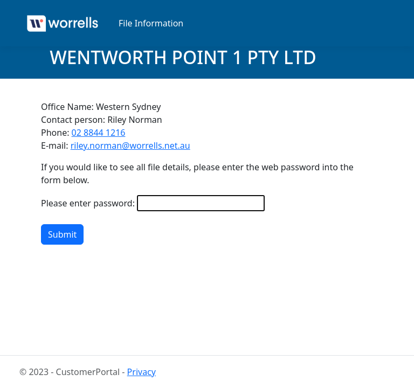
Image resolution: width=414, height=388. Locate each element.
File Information (151, 23)
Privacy (141, 372)
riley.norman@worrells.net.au (130, 145)
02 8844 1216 (99, 132)
